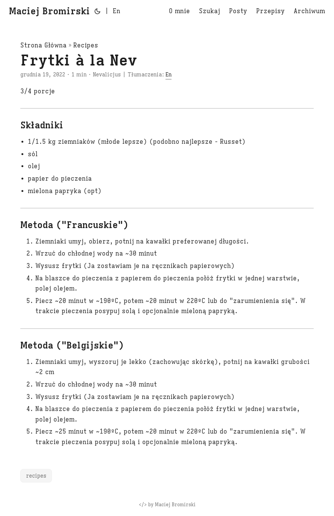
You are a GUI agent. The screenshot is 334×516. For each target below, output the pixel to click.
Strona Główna (43, 45)
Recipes (85, 45)
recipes (36, 475)
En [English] (116, 11)
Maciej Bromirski (49, 11)
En (168, 74)
